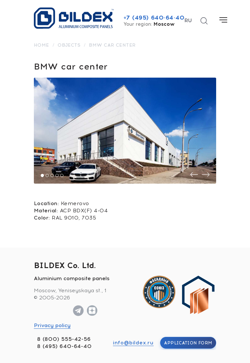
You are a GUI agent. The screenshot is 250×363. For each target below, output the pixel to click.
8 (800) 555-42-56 (64, 339)
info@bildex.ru (133, 343)
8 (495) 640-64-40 (64, 346)
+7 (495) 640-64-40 (154, 17)
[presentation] (194, 174)
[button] (42, 175)
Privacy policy (52, 325)
